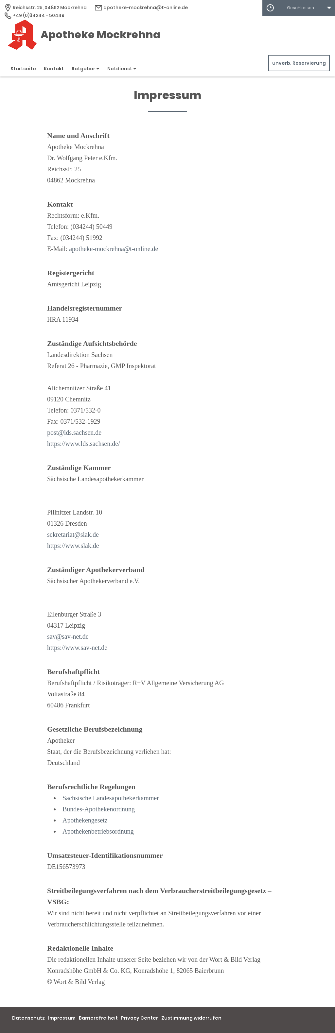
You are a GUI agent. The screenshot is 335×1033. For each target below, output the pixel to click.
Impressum (62, 1018)
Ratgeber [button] (85, 68)
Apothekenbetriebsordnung (98, 831)
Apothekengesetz (85, 820)
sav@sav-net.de (68, 636)
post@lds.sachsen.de (74, 432)
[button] (298, 8)
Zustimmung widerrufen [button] (191, 1018)
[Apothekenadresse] (45, 7)
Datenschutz (28, 1018)
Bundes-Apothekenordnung (98, 809)
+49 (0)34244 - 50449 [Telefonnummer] (34, 15)
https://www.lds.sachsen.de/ (83, 443)
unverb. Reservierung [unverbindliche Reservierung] (299, 63)
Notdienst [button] (121, 68)
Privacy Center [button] (139, 1018)
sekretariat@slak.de (73, 534)
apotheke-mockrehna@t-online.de (113, 248)
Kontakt (54, 68)
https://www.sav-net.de (77, 647)
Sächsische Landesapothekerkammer (110, 798)
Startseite (23, 68)
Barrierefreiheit (98, 1018)
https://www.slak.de (73, 545)
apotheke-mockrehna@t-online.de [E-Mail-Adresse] (141, 7)
